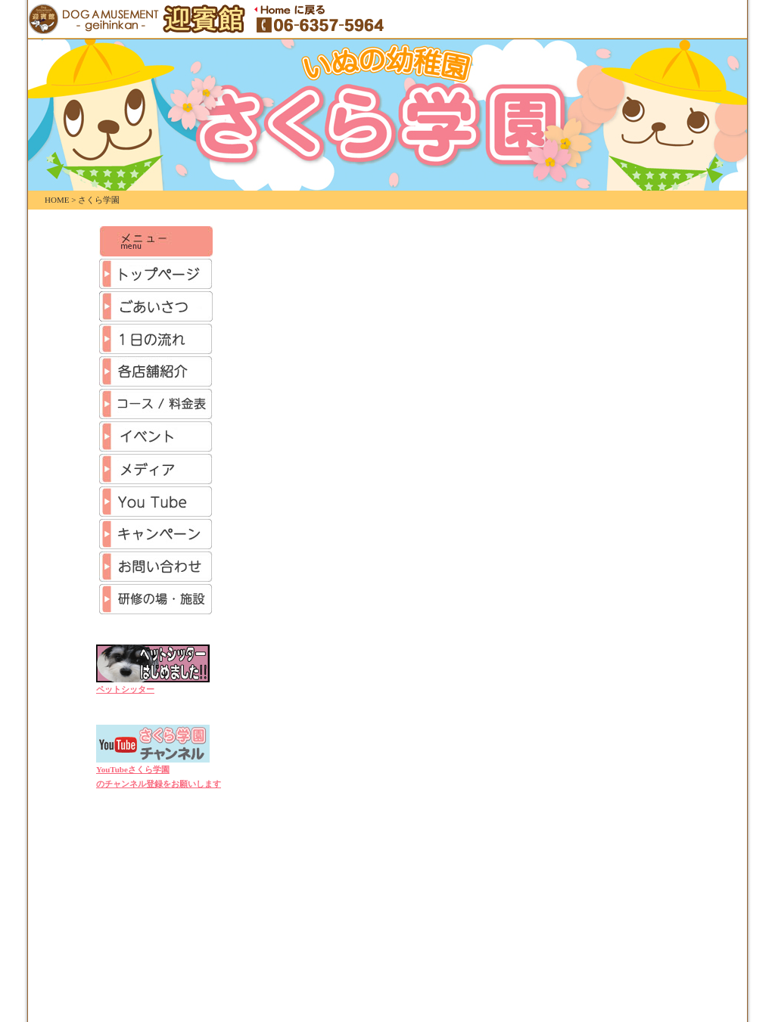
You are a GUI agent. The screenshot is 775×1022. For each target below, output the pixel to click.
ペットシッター (125, 689)
